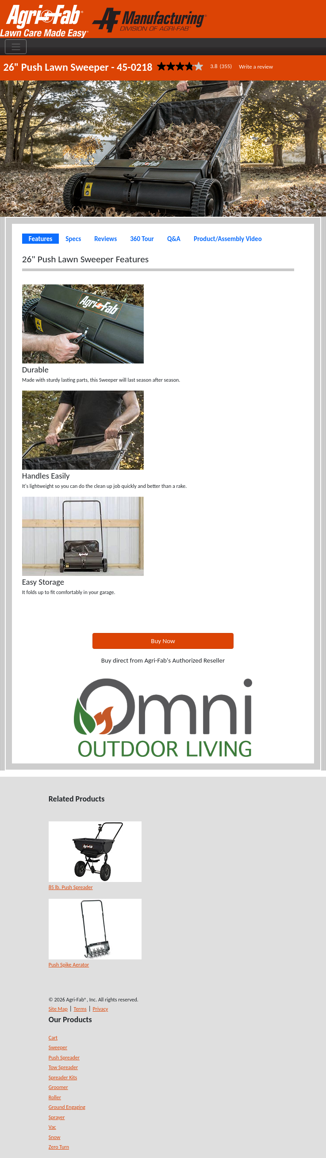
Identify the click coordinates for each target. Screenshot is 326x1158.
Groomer (58, 1087)
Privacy (100, 1009)
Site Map (58, 1009)
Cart (53, 1038)
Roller (55, 1097)
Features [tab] (40, 239)
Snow (55, 1137)
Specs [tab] (73, 239)
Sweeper (58, 1047)
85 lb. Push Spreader (71, 887)
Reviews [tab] (105, 239)
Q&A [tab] (173, 239)
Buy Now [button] (163, 641)
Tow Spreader (63, 1067)
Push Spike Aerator (69, 965)
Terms (80, 1009)
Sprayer (57, 1117)
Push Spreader (64, 1057)
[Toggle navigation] (16, 46)
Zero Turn (59, 1147)
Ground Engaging (67, 1107)
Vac (52, 1127)
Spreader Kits (63, 1077)
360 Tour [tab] (142, 239)
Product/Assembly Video (228, 239)
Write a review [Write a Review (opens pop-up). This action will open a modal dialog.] (256, 66)
